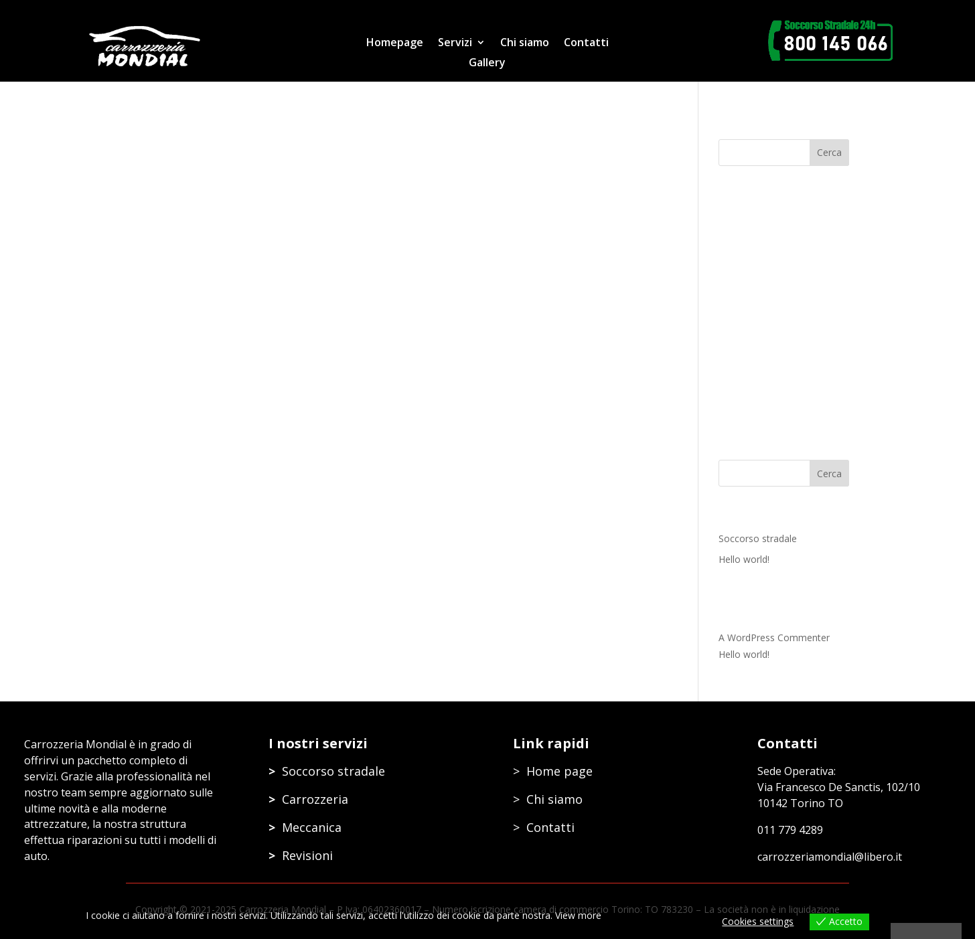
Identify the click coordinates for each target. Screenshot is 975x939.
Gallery (487, 64)
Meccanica (312, 827)
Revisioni (307, 855)
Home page (559, 771)
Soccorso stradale (758, 538)
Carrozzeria (315, 799)
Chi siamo (524, 43)
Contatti (586, 43)
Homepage (394, 43)
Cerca (829, 473)
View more (578, 915)
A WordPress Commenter (774, 637)
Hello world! (744, 559)
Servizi (455, 43)
